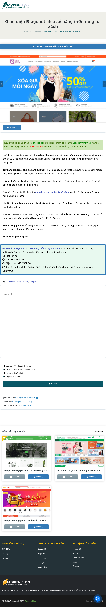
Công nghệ (41, 549)
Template (38, 31)
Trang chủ (27, 31)
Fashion (11, 282)
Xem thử (12, 127)
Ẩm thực (40, 563)
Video (75, 562)
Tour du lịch (42, 567)
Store (25, 282)
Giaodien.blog (30, 601)
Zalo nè (53, 384)
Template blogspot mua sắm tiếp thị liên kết (26, 520)
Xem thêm (99, 431)
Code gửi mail (78, 558)
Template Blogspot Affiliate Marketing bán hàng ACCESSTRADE (26, 470)
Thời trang (41, 558)
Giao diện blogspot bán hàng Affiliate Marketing (79, 470)
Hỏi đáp (5, 558)
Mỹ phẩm (41, 554)
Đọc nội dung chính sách (26, 398)
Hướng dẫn (77, 549)
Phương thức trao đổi (22, 402)
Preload (76, 553)
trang (19, 282)
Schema (76, 566)
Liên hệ (5, 554)
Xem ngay (26, 405)
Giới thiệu (6, 549)
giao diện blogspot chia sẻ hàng (52, 192)
